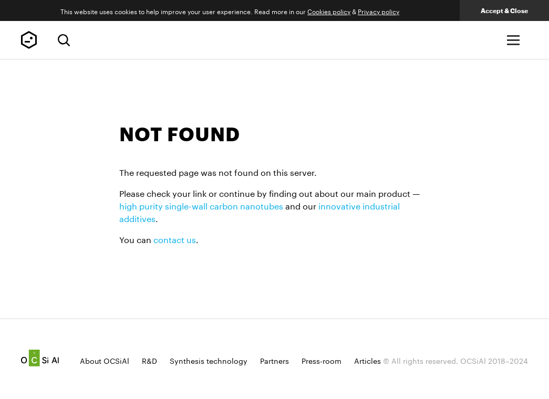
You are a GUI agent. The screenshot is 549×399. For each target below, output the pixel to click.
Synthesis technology (208, 360)
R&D (149, 360)
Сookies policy (328, 11)
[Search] (64, 40)
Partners (274, 360)
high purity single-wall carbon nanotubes (201, 205)
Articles (367, 360)
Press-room (321, 360)
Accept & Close (504, 10)
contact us (174, 238)
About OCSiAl (104, 360)
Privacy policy (378, 11)
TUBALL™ (29, 40)
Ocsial (40, 358)
